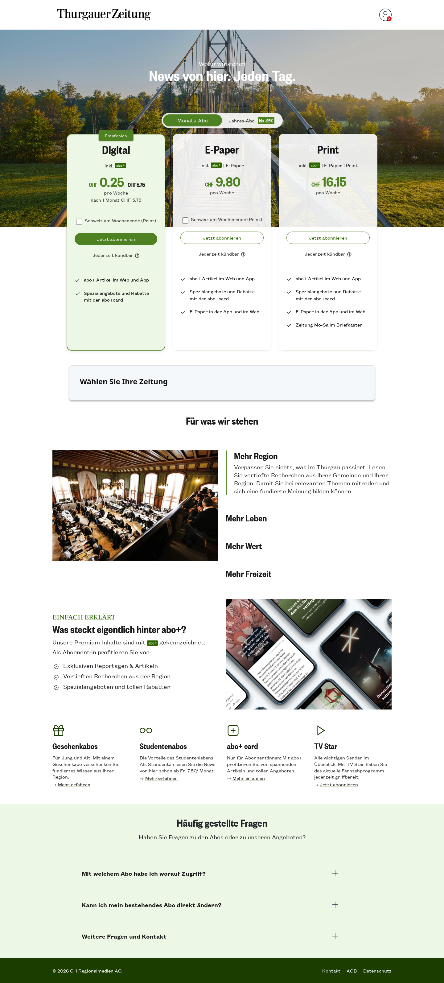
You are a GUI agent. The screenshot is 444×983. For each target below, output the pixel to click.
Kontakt (331, 970)
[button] (309, 472)
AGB (352, 970)
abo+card (112, 299)
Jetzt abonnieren (339, 784)
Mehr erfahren (74, 784)
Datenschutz (377, 970)
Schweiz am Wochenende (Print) (120, 220)
